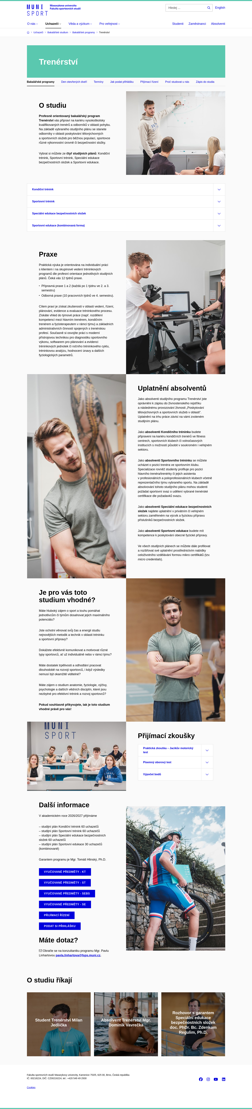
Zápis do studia (205, 81)
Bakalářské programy (41, 81)
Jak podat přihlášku (122, 81)
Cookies (31, 1087)
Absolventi (218, 23)
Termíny (98, 81)
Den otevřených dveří (74, 81)
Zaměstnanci (197, 23)
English (220, 7)
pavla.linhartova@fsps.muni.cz (78, 955)
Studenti (177, 23)
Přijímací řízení (149, 81)
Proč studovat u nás (177, 81)
